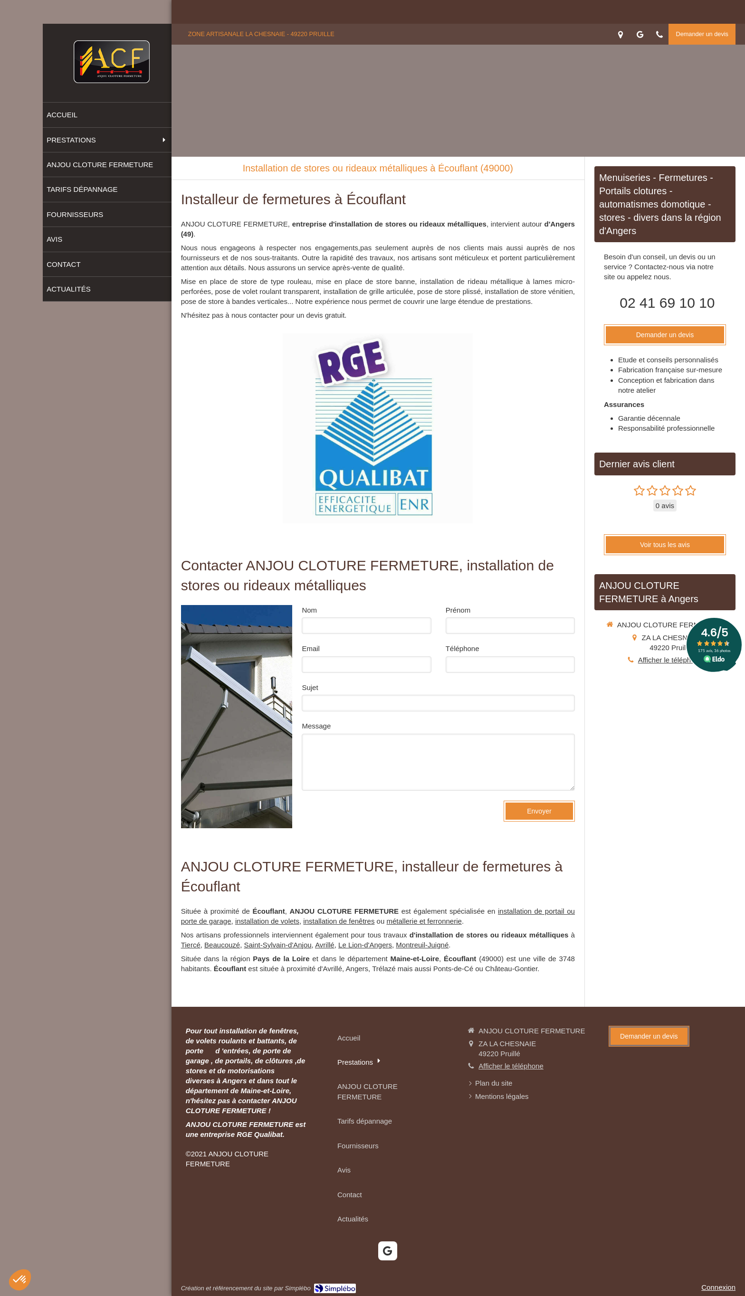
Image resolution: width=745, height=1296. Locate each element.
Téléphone (462, 648)
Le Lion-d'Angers (365, 945)
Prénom (458, 610)
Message (316, 726)
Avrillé (324, 945)
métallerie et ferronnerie (423, 921)
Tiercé (191, 945)
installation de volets (267, 921)
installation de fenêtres (338, 921)
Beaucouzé (222, 945)
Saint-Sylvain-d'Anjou (278, 945)
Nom (309, 610)
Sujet (310, 687)
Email (311, 648)
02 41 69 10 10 (667, 303)
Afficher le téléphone (670, 660)
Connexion (718, 1287)
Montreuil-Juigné (422, 945)
